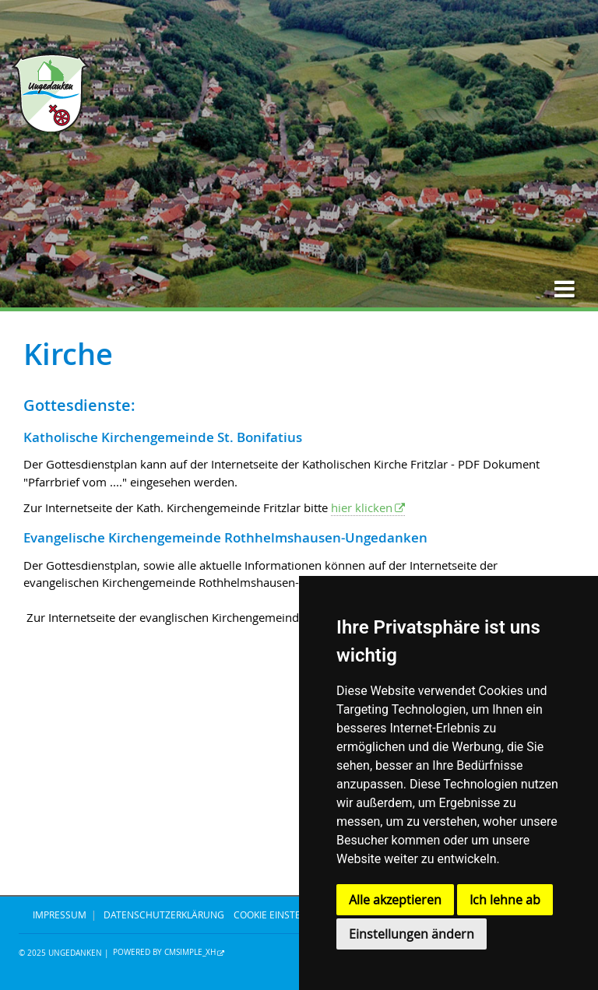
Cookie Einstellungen (288, 914)
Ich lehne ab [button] (505, 899)
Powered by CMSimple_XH (164, 953)
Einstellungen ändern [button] (411, 934)
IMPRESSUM (59, 914)
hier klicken (361, 507)
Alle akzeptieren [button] (395, 899)
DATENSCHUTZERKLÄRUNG (164, 914)
